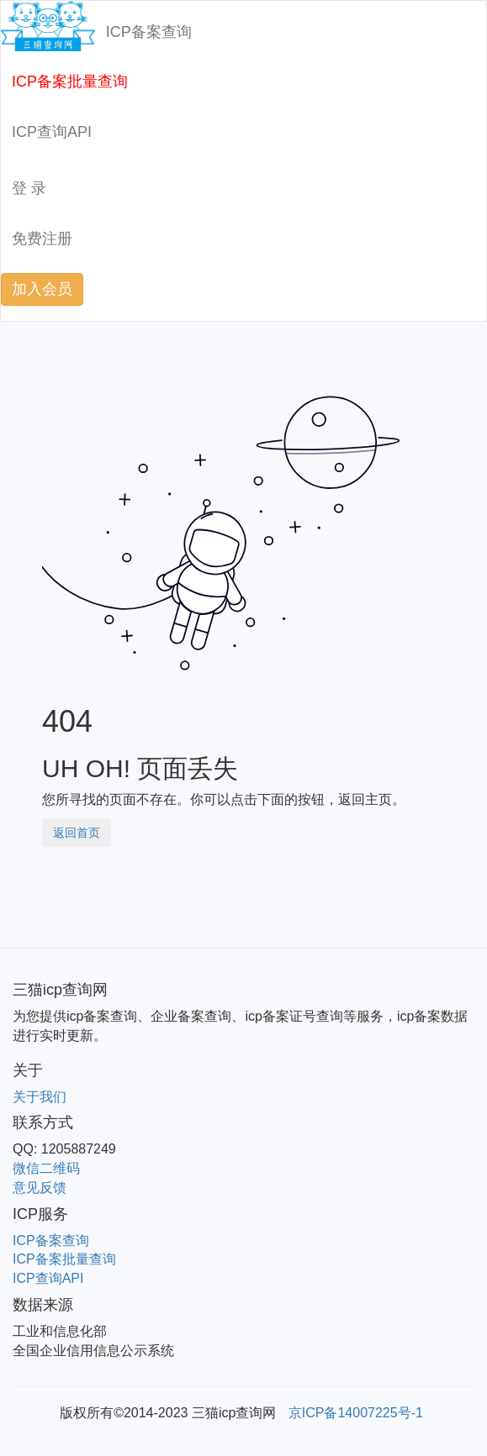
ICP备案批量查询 (70, 81)
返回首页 (76, 832)
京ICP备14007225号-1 (355, 1413)
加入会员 (42, 289)
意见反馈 (39, 1187)
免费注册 (42, 238)
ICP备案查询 (149, 32)
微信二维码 (46, 1168)
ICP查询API (52, 132)
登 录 (29, 188)
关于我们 (39, 1097)
